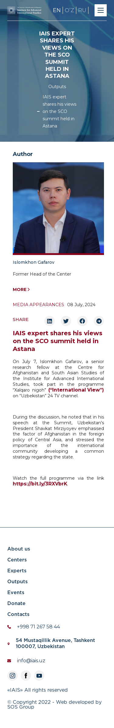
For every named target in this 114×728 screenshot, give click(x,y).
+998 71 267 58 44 (38, 627)
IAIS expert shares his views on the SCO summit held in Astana (59, 111)
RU (82, 10)
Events (15, 593)
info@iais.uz (31, 660)
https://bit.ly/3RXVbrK (40, 484)
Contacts (18, 614)
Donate (16, 603)
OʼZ (69, 10)
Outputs (57, 86)
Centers (17, 560)
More (21, 290)
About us (18, 549)
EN (57, 10)
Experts (16, 571)
